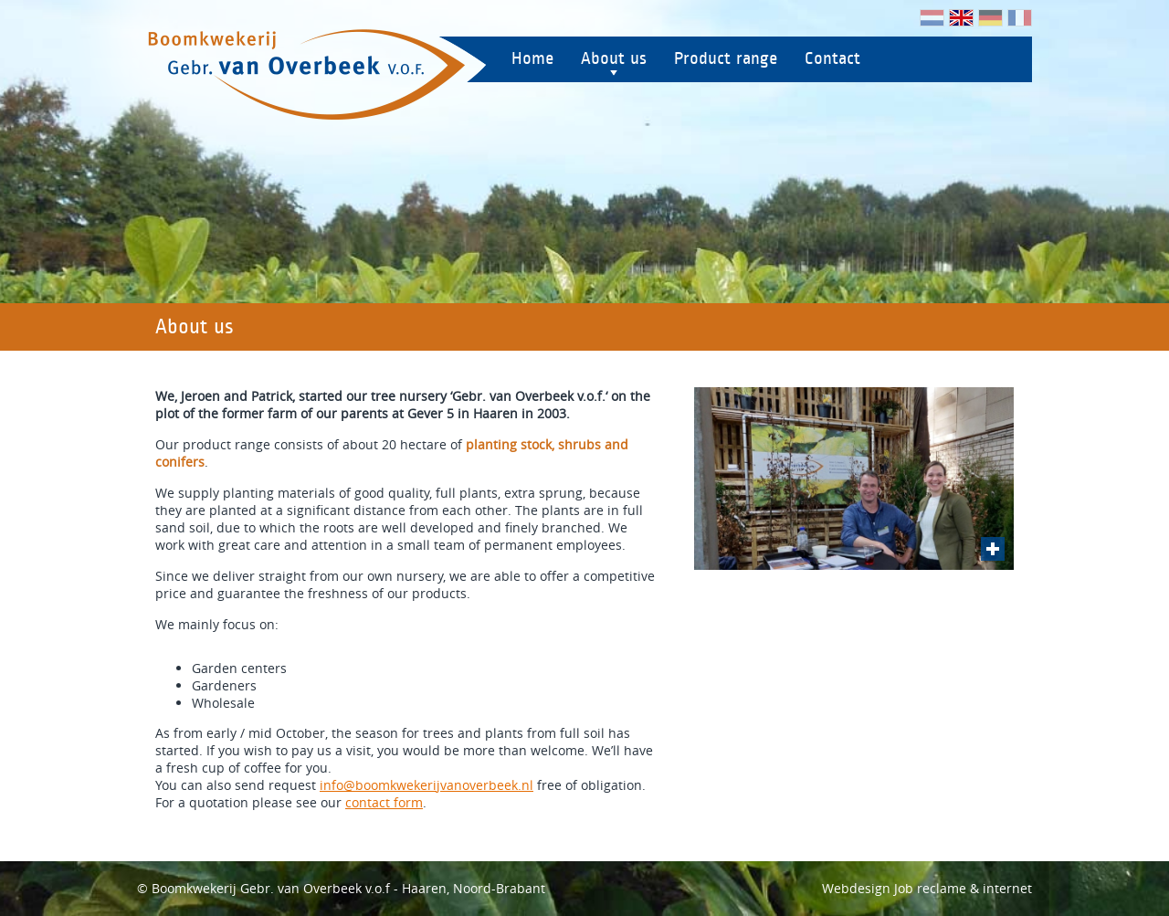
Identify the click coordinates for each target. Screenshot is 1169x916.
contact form (384, 802)
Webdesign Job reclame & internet (927, 888)
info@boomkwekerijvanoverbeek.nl (426, 785)
